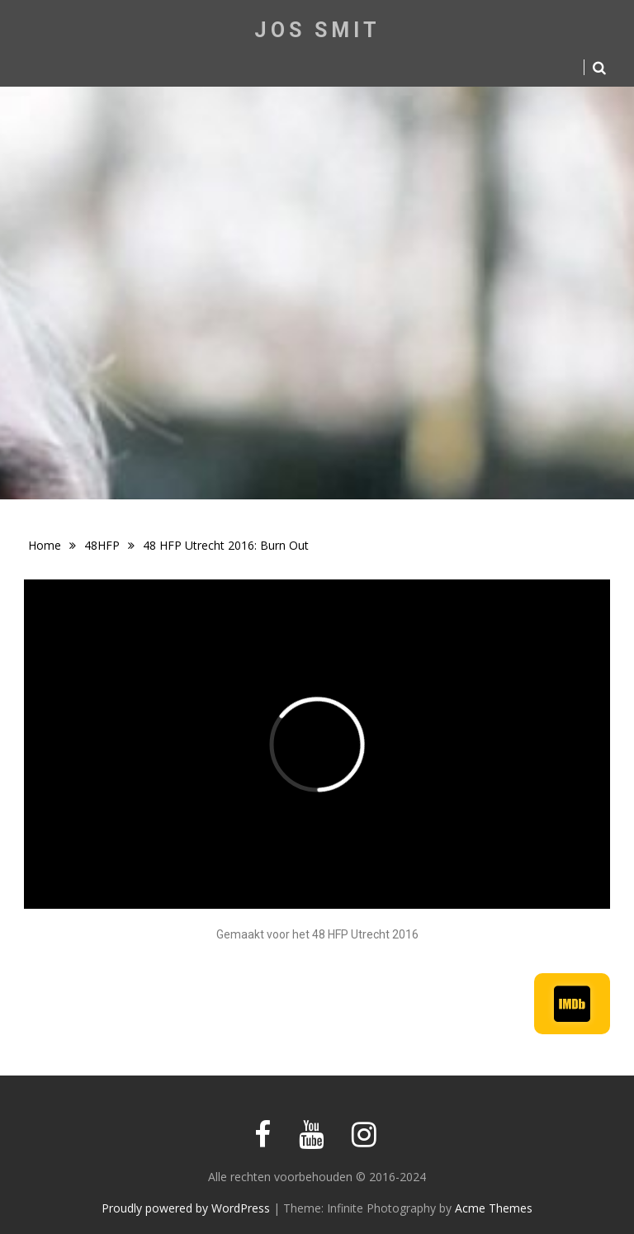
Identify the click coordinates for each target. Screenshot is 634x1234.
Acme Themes (493, 1208)
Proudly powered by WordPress (186, 1208)
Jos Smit (317, 30)
